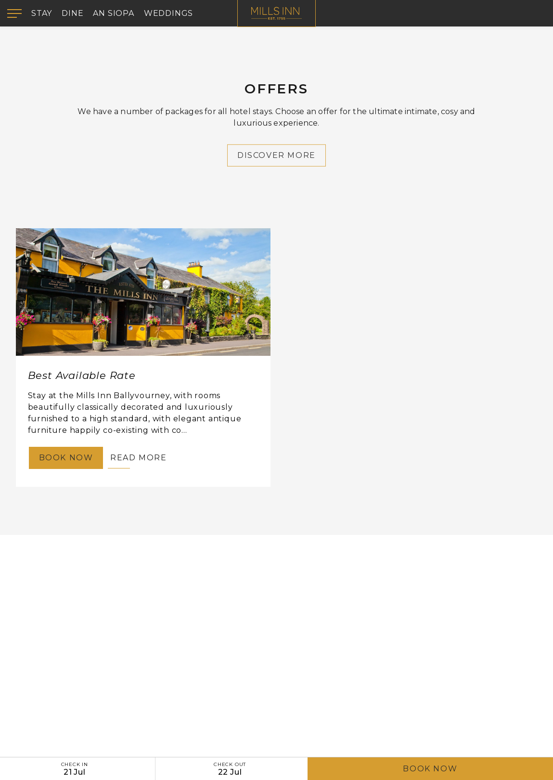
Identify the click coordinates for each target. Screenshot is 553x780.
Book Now (430, 768)
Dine (72, 13)
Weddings (168, 13)
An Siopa (113, 13)
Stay (41, 13)
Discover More (276, 158)
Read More (138, 457)
